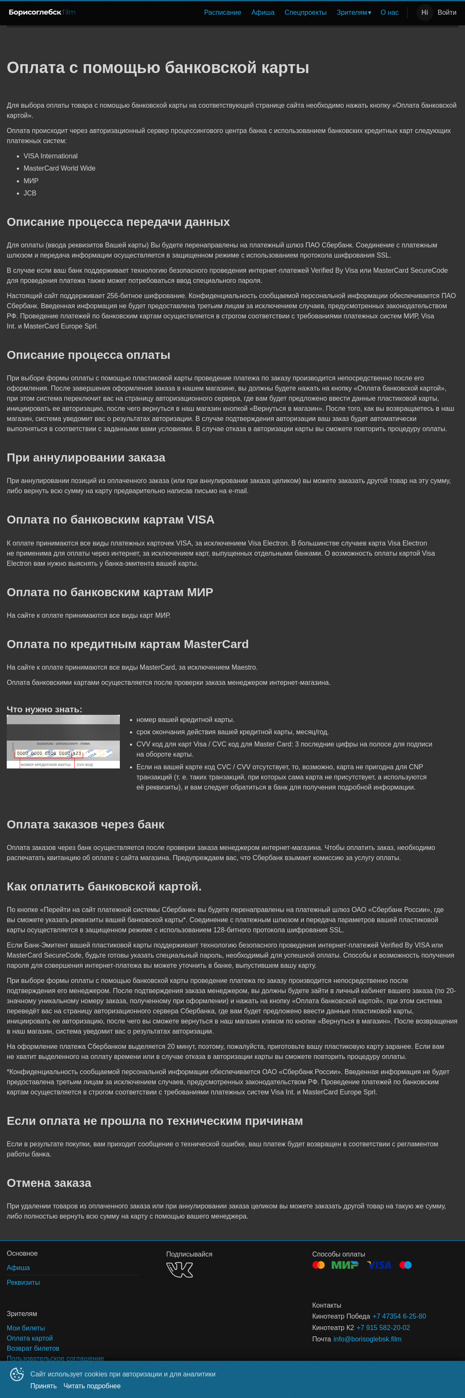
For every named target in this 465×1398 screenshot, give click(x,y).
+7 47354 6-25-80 (399, 1316)
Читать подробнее (92, 1386)
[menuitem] (222, 12)
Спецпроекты (306, 12)
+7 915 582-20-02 (383, 1327)
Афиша (263, 12)
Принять (43, 1386)
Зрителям (352, 12)
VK (179, 1270)
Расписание (222, 12)
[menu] (244, 12)
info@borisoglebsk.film (367, 1339)
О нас (390, 12)
